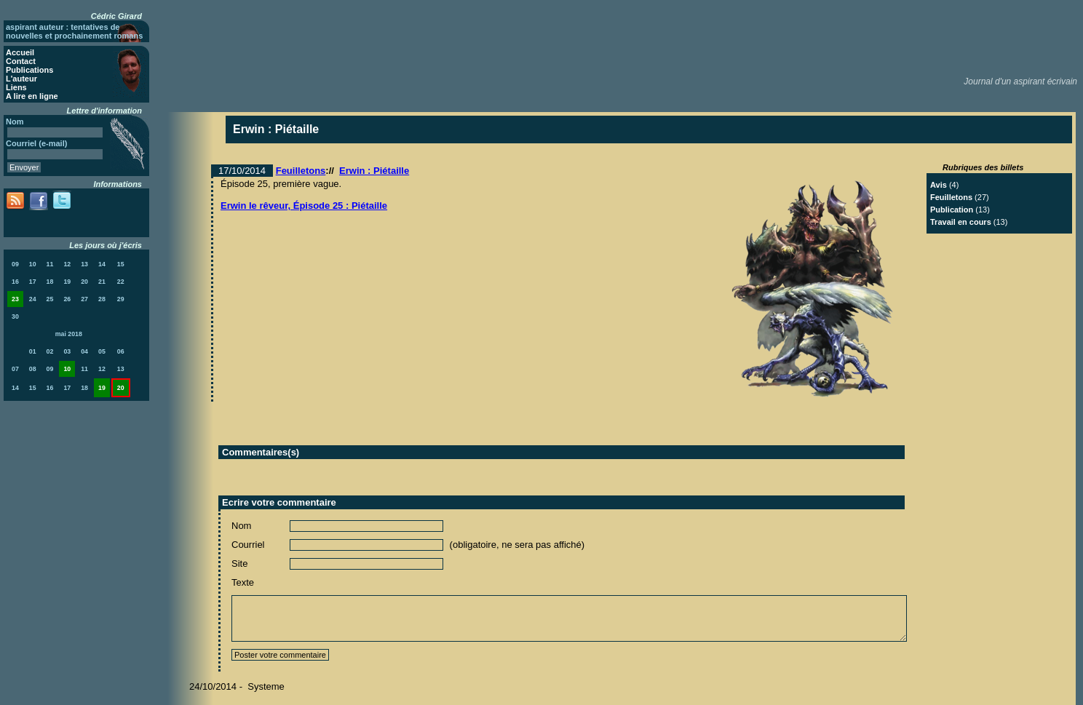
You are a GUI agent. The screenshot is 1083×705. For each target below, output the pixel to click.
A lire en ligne (32, 96)
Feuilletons (301, 170)
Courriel (248, 544)
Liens (16, 87)
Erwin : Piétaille (374, 170)
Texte (242, 582)
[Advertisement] (814, 36)
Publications (29, 69)
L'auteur (21, 78)
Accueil (20, 52)
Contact (21, 61)
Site (239, 563)
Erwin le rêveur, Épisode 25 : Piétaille (304, 205)
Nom (241, 525)
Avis (938, 184)
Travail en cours (960, 222)
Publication (951, 209)
